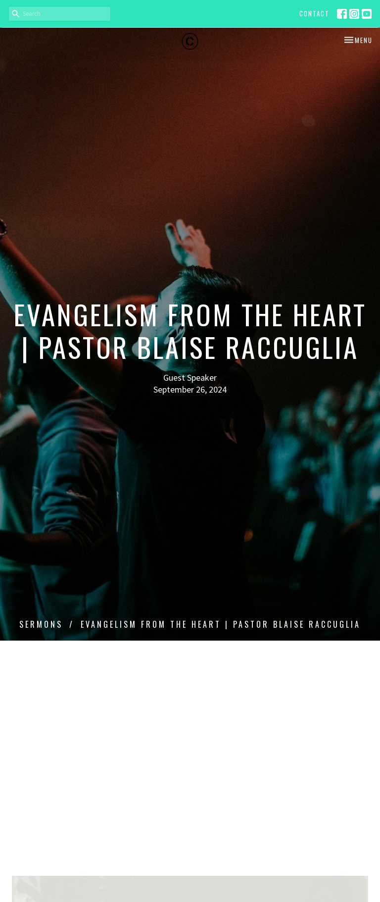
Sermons (41, 624)
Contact (314, 13)
